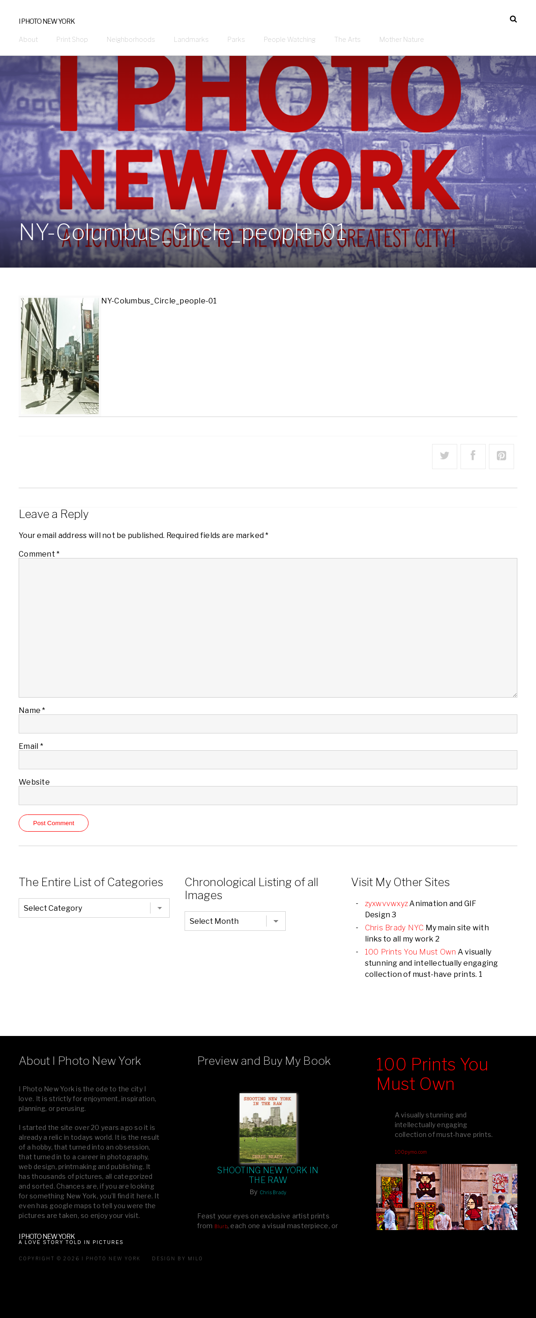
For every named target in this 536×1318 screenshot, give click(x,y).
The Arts (347, 39)
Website (34, 782)
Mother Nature (401, 39)
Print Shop (72, 39)
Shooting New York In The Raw (267, 1175)
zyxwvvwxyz (386, 903)
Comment (39, 554)
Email (31, 746)
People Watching (290, 39)
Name (32, 710)
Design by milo (177, 1258)
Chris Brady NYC (394, 927)
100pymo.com (411, 1152)
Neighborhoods (131, 39)
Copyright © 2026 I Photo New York (80, 1258)
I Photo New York (47, 21)
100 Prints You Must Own (410, 952)
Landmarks (191, 39)
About (28, 39)
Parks (236, 39)
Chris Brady (273, 1192)
